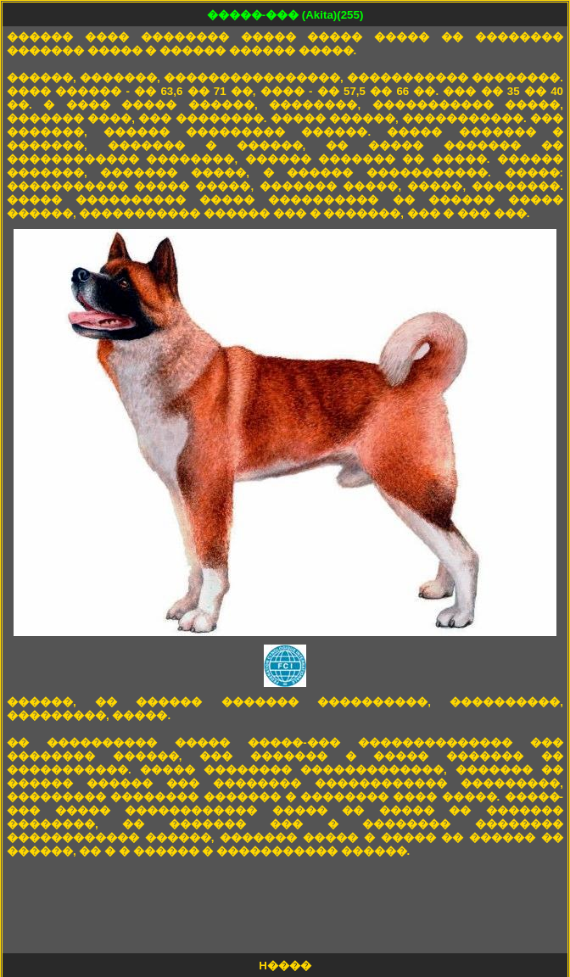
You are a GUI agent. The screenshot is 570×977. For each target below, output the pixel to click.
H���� (285, 965)
